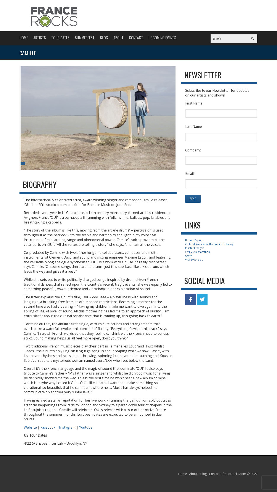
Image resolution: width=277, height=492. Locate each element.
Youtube (85, 427)
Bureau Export (194, 240)
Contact (136, 37)
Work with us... (194, 260)
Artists (39, 37)
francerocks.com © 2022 (240, 474)
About (118, 37)
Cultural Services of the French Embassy (209, 244)
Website (30, 427)
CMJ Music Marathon (197, 252)
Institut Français (194, 248)
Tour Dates (60, 37)
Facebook (47, 427)
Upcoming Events (162, 37)
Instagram (67, 427)
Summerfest (85, 37)
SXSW (188, 256)
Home (23, 37)
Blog (104, 37)
